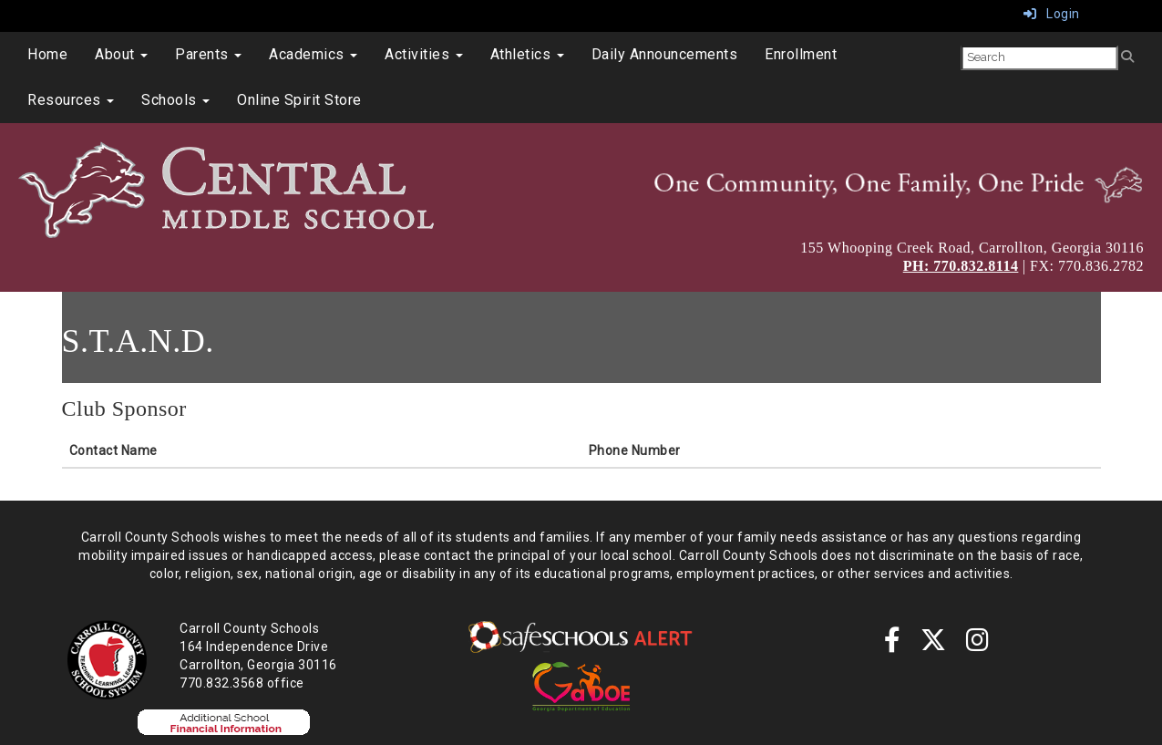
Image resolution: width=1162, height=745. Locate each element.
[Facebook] (893, 644)
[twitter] (933, 644)
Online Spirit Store (299, 100)
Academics (313, 54)
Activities (424, 54)
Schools (175, 100)
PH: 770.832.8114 (961, 266)
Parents (208, 54)
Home (47, 54)
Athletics (527, 54)
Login (1051, 13)
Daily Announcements (664, 54)
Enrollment (801, 54)
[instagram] (978, 644)
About (121, 54)
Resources (70, 100)
